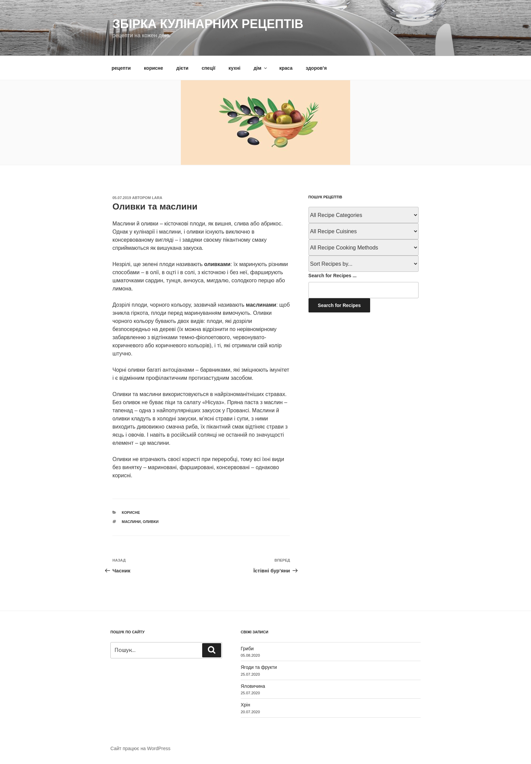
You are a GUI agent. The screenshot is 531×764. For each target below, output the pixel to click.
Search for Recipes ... (333, 275)
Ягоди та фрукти (259, 667)
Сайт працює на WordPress (140, 748)
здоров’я (316, 68)
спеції (208, 68)
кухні (234, 68)
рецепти (121, 68)
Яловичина (253, 686)
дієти (182, 68)
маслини (131, 522)
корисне (153, 68)
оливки (150, 522)
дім (261, 68)
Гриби (247, 648)
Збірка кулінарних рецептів (207, 24)
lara (157, 198)
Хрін (245, 704)
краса (286, 68)
